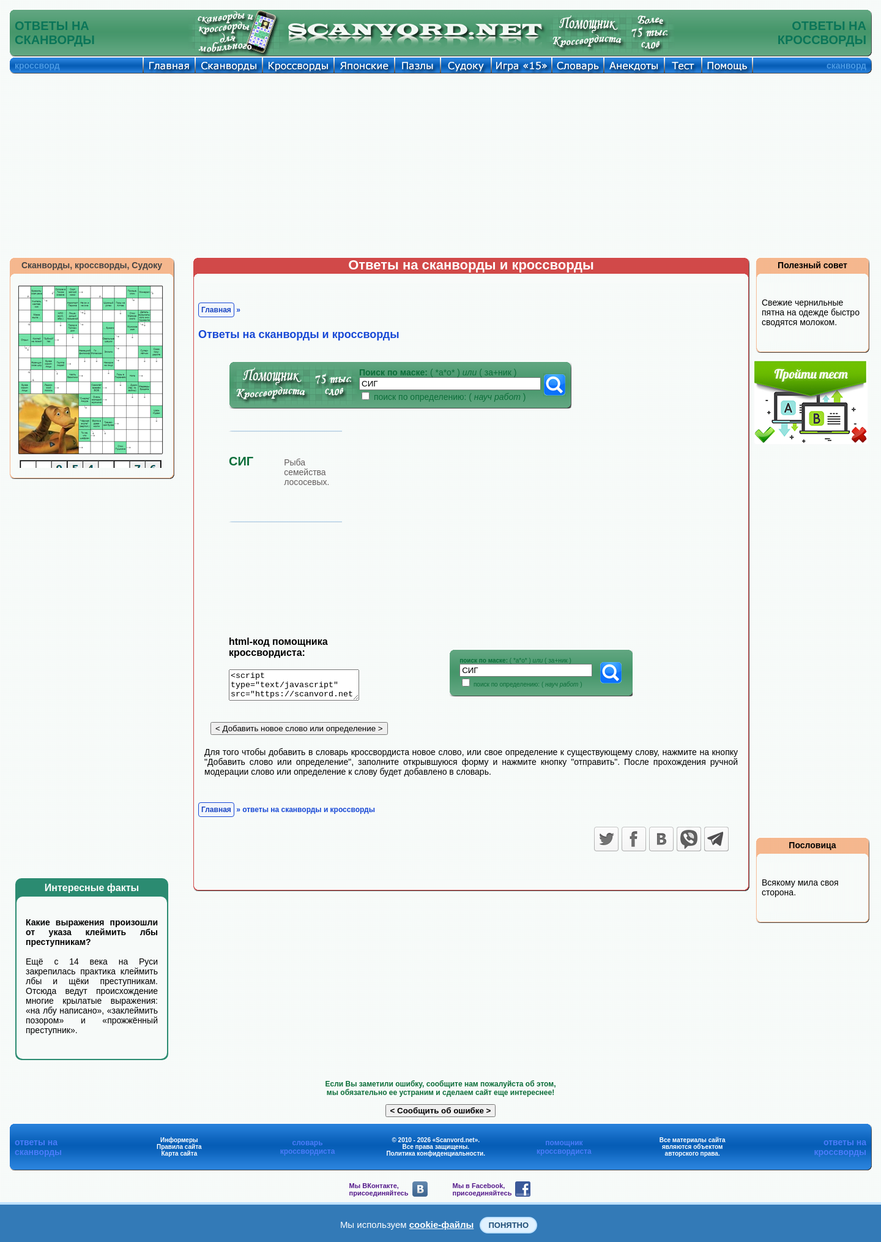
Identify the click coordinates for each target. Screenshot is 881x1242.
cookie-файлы (441, 1224)
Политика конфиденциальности (434, 1153)
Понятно (508, 1225)
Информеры (179, 1140)
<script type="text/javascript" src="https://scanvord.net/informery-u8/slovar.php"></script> (301, 687)
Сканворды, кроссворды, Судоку (91, 265)
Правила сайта (179, 1146)
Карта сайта (179, 1153)
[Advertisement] (440, 165)
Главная (216, 310)
